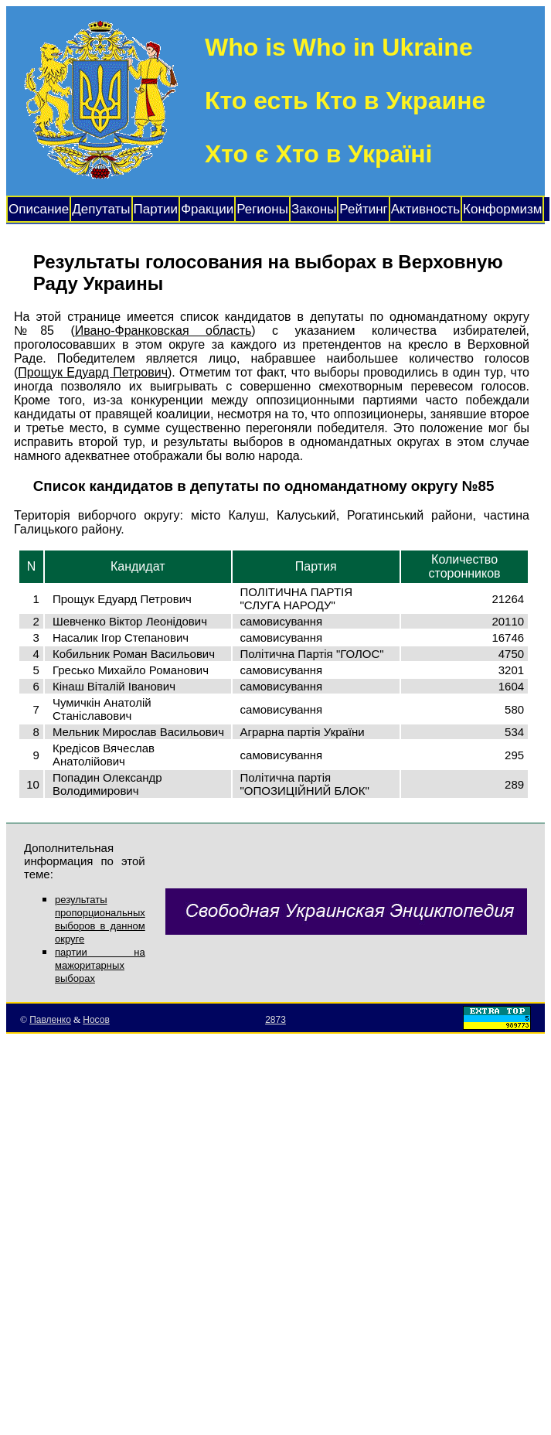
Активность (425, 209)
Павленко (50, 1019)
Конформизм (502, 209)
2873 (275, 1019)
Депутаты (101, 209)
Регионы (262, 209)
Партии (156, 209)
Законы (313, 209)
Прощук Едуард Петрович (93, 372)
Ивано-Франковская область (163, 330)
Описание (39, 209)
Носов (96, 1019)
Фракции (207, 209)
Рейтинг (363, 209)
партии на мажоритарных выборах (100, 965)
